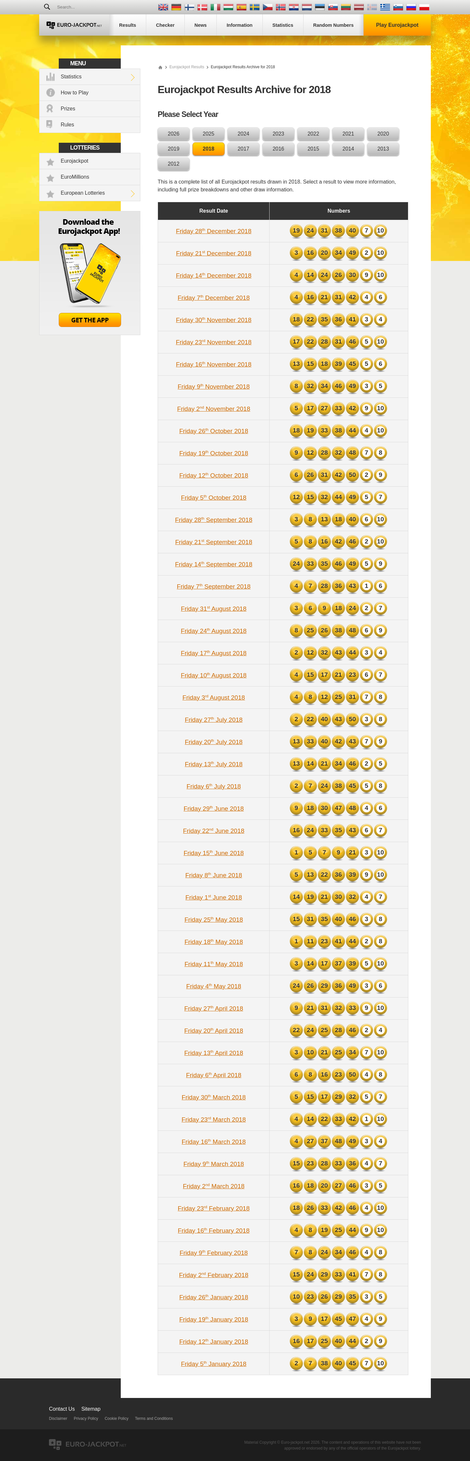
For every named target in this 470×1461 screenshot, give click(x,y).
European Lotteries (83, 193)
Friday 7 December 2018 (214, 297)
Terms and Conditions (154, 1418)
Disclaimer (58, 1418)
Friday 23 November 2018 (214, 342)
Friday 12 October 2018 (213, 475)
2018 (208, 149)
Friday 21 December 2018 (213, 253)
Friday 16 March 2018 (214, 1141)
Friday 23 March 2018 (213, 1119)
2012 (174, 164)
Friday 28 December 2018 (213, 231)
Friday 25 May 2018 (213, 919)
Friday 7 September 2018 (214, 586)
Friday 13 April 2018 (213, 1052)
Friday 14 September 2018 (213, 564)
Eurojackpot (74, 161)
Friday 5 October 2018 (213, 497)
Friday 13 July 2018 (214, 764)
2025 (208, 134)
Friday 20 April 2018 (213, 1030)
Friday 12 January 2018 (213, 1341)
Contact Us (62, 1409)
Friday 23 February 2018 (214, 1208)
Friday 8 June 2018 (213, 875)
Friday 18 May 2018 (213, 941)
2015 (313, 149)
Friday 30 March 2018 (214, 1097)
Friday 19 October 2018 (213, 453)
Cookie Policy (117, 1418)
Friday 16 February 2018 (214, 1230)
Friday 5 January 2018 (213, 1363)
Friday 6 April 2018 (214, 1075)
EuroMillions (75, 177)
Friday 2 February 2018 (213, 1275)
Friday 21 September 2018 (213, 542)
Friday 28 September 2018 (213, 519)
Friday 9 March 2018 (213, 1164)
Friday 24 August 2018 (214, 630)
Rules (67, 124)
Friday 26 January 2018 (213, 1297)
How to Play (74, 92)
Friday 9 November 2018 (214, 386)
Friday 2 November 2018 (213, 408)
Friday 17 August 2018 (214, 653)
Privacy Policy (86, 1418)
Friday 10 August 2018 (214, 675)
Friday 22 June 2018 (213, 830)
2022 (313, 134)
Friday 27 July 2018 (214, 719)
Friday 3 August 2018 (213, 697)
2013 (383, 149)
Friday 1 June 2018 (213, 897)
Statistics (71, 76)
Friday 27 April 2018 (213, 1008)
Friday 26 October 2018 (213, 431)
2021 (348, 134)
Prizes (68, 108)
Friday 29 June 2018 (213, 808)
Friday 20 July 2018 (214, 742)
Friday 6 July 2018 (214, 786)
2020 (383, 134)
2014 (348, 149)
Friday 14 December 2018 (213, 275)
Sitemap (91, 1409)
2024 (243, 134)
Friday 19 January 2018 (213, 1319)
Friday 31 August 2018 (213, 608)
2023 (278, 134)
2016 (278, 149)
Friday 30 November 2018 (213, 320)
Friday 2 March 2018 (213, 1186)
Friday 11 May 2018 (213, 964)
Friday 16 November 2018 (213, 364)
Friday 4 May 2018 (213, 986)
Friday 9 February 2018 (214, 1252)
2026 (174, 134)
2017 (243, 149)
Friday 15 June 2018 (213, 853)
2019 (174, 149)
